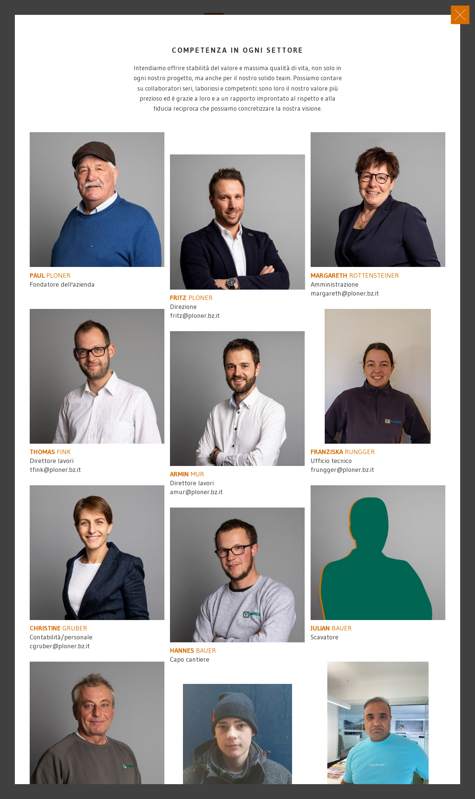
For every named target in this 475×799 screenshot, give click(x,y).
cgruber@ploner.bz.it (60, 646)
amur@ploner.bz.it (196, 492)
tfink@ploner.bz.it (55, 470)
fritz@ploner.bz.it (195, 316)
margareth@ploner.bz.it (345, 293)
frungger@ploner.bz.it (342, 470)
